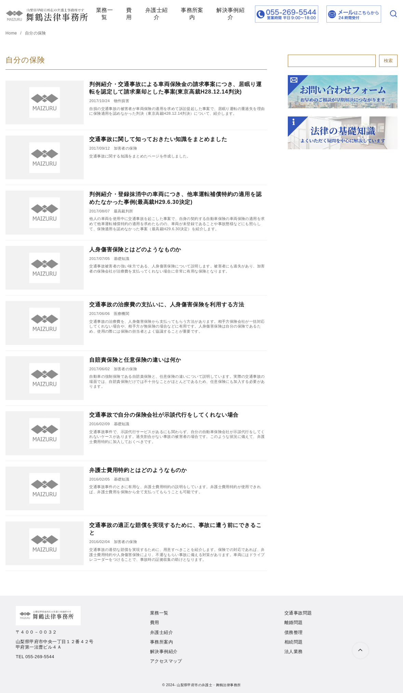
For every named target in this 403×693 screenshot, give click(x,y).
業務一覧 (104, 13)
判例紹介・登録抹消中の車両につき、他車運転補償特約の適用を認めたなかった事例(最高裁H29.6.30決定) (175, 198)
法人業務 (293, 651)
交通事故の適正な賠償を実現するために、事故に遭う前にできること (175, 529)
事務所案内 (192, 13)
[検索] (393, 14)
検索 (388, 60)
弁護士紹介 (156, 13)
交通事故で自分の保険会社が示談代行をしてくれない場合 (164, 415)
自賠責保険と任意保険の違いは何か (135, 360)
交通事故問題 (298, 612)
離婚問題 (293, 622)
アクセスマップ (166, 661)
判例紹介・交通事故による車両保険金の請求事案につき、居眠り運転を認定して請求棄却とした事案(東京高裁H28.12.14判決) (175, 88)
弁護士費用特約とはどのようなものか (138, 470)
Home (11, 33)
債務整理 (293, 632)
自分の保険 (35, 33)
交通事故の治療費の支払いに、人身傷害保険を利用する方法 (166, 304)
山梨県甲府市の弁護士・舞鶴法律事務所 (209, 685)
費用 (129, 13)
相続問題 (293, 642)
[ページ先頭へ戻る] (360, 650)
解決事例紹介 (230, 13)
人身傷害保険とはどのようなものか (135, 249)
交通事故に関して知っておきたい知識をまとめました (158, 139)
